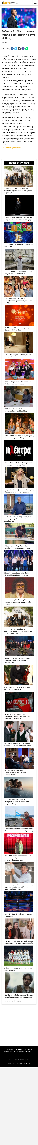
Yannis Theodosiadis (25, 1103)
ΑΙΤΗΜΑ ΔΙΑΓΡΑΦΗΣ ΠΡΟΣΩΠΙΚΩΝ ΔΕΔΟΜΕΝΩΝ (18, 1091)
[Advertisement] (19, 174)
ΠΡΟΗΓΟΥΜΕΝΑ (9, 1041)
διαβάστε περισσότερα (11, 148)
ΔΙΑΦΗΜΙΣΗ (9, 1089)
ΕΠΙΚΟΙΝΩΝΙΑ (18, 1089)
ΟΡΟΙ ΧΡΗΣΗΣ (28, 1089)
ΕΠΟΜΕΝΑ (19, 1041)
